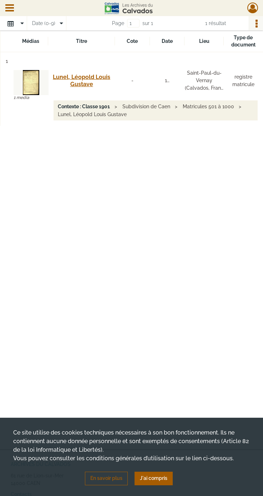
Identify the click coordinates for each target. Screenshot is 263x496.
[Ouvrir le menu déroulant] (9, 8)
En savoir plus (106, 478)
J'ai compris (153, 478)
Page (118, 23)
